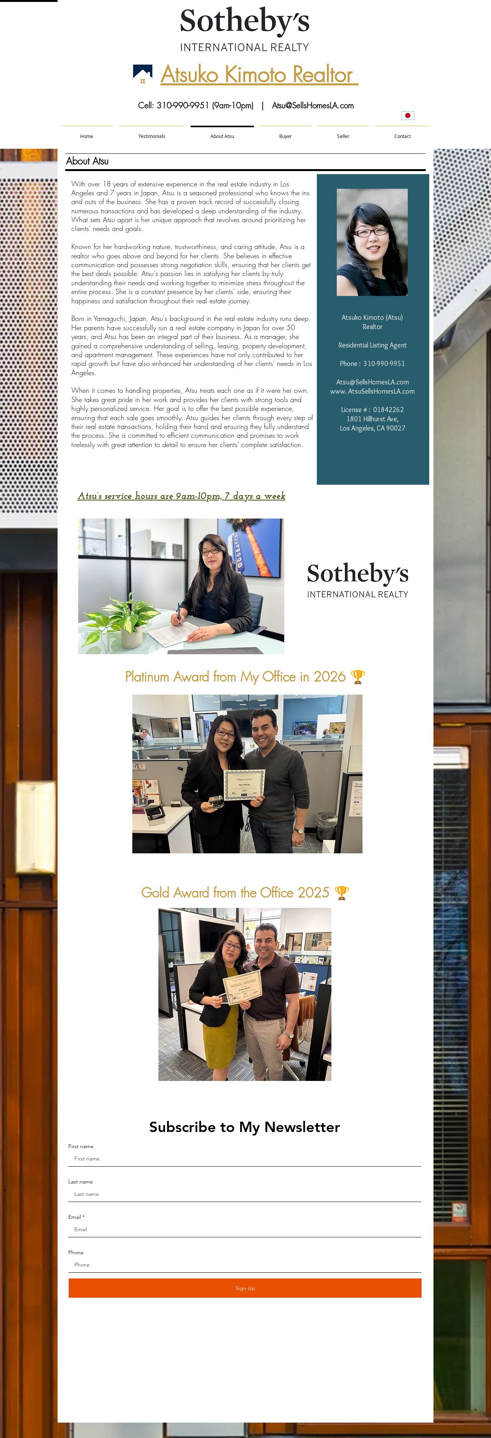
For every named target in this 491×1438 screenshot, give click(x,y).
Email (74, 1217)
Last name (80, 1181)
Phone (76, 1252)
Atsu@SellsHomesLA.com (313, 105)
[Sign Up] (245, 1288)
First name (81, 1146)
